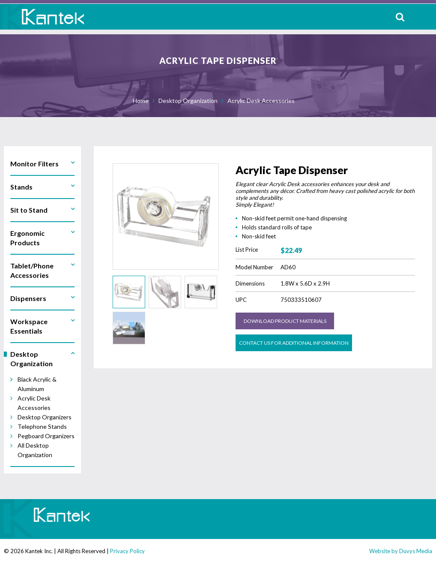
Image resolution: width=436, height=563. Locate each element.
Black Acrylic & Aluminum (37, 384)
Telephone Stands (42, 426)
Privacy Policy (127, 551)
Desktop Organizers (45, 417)
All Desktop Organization (35, 450)
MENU (423, 16)
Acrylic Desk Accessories (261, 100)
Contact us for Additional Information (294, 343)
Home (141, 100)
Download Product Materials (285, 321)
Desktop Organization (188, 100)
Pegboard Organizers (46, 436)
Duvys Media (415, 551)
